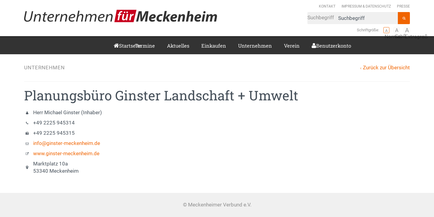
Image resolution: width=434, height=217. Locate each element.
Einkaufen (213, 45)
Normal (386, 30)
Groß (397, 30)
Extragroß (407, 30)
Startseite (121, 45)
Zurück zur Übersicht (386, 68)
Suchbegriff (352, 18)
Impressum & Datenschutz (366, 6)
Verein (292, 45)
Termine (145, 45)
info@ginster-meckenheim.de (66, 143)
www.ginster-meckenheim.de (66, 153)
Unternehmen (255, 45)
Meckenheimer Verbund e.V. (120, 16)
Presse (403, 6)
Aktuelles (178, 45)
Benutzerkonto (318, 45)
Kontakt (327, 6)
